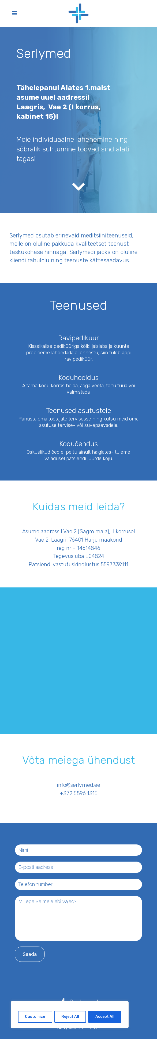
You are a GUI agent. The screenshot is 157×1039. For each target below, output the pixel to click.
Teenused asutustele (78, 411)
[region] (70, 1014)
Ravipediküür (78, 338)
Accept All (104, 1016)
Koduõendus (78, 444)
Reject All (70, 1016)
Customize (35, 1016)
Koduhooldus (79, 378)
